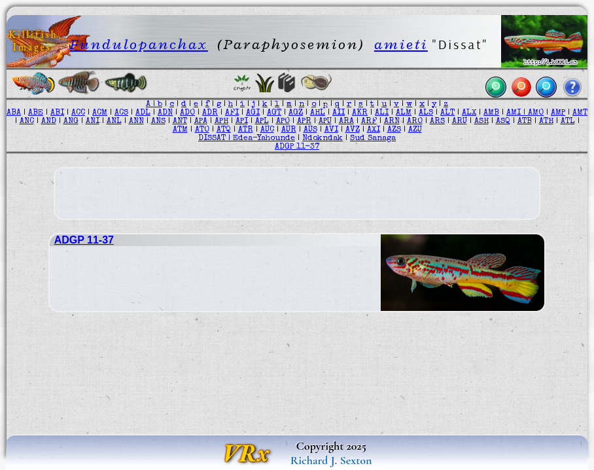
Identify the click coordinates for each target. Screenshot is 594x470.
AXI (373, 130)
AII (338, 113)
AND (48, 121)
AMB (491, 113)
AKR (360, 113)
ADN (165, 113)
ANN (136, 121)
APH (221, 121)
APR (304, 121)
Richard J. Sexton (331, 460)
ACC (78, 113)
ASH (481, 121)
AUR (288, 130)
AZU (415, 130)
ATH (546, 121)
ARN (392, 121)
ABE (35, 113)
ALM (403, 113)
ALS (426, 113)
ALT (447, 113)
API (242, 121)
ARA (346, 121)
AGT (274, 113)
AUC (267, 130)
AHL (317, 113)
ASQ (503, 121)
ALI (382, 113)
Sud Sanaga (373, 138)
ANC (27, 121)
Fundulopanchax (139, 44)
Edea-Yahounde (264, 138)
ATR (245, 130)
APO (283, 121)
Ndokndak (322, 138)
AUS (310, 130)
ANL (114, 121)
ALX (469, 113)
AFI (232, 113)
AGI (253, 113)
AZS (394, 130)
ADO (187, 113)
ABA (14, 113)
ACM (99, 113)
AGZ (295, 113)
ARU (459, 121)
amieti (401, 44)
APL (262, 121)
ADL (142, 113)
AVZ (352, 130)
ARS (437, 121)
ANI (92, 121)
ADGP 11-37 (297, 147)
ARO (415, 121)
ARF (369, 121)
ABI (57, 113)
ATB (524, 121)
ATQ (224, 130)
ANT (180, 121)
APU (325, 121)
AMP (558, 113)
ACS (121, 113)
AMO (536, 113)
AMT (579, 113)
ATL (568, 121)
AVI (331, 130)
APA (200, 121)
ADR (210, 113)
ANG (71, 121)
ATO (202, 130)
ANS (158, 121)
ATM (180, 130)
